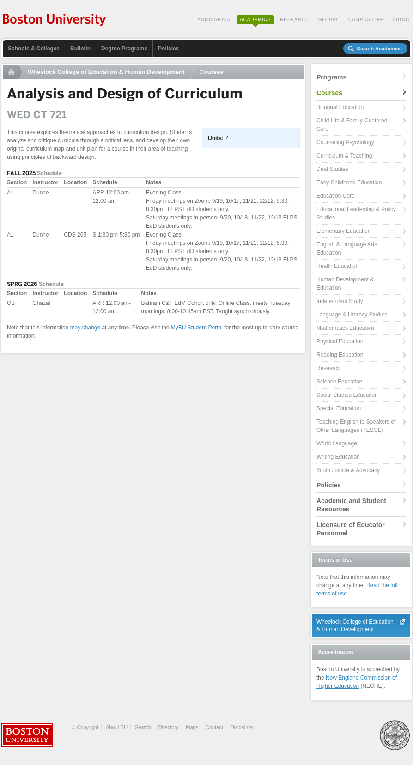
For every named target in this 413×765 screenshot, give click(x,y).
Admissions (214, 19)
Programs (331, 77)
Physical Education (339, 341)
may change (85, 327)
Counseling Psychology (345, 142)
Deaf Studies (332, 169)
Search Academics (379, 48)
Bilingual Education (340, 107)
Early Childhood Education (349, 182)
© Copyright (85, 727)
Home (12, 72)
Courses (212, 71)
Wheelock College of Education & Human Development (106, 71)
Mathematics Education (345, 328)
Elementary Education (343, 231)
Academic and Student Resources (351, 505)
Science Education (339, 381)
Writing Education (338, 457)
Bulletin (80, 48)
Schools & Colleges (34, 48)
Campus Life (366, 19)
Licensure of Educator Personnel (350, 529)
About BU (117, 727)
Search (143, 727)
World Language (336, 443)
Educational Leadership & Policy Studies (356, 213)
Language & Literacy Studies (351, 314)
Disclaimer (242, 727)
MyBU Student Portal (197, 327)
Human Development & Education (345, 283)
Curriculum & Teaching (344, 155)
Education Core (335, 196)
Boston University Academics (55, 21)
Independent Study (339, 301)
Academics (255, 19)
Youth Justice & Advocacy (348, 470)
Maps (192, 727)
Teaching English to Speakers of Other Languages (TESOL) (355, 426)
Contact (214, 727)
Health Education (337, 266)
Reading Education (339, 355)
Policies (168, 48)
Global (328, 19)
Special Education (338, 408)
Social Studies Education (347, 395)
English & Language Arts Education (346, 248)
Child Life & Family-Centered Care (351, 124)
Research (294, 19)
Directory (168, 727)
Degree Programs (124, 48)
